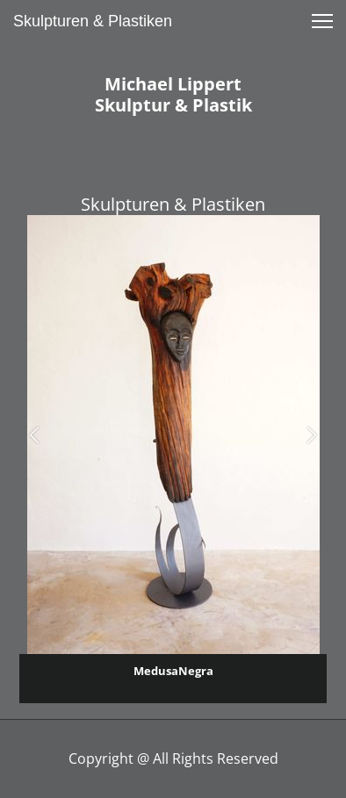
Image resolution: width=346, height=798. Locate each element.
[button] (34, 434)
